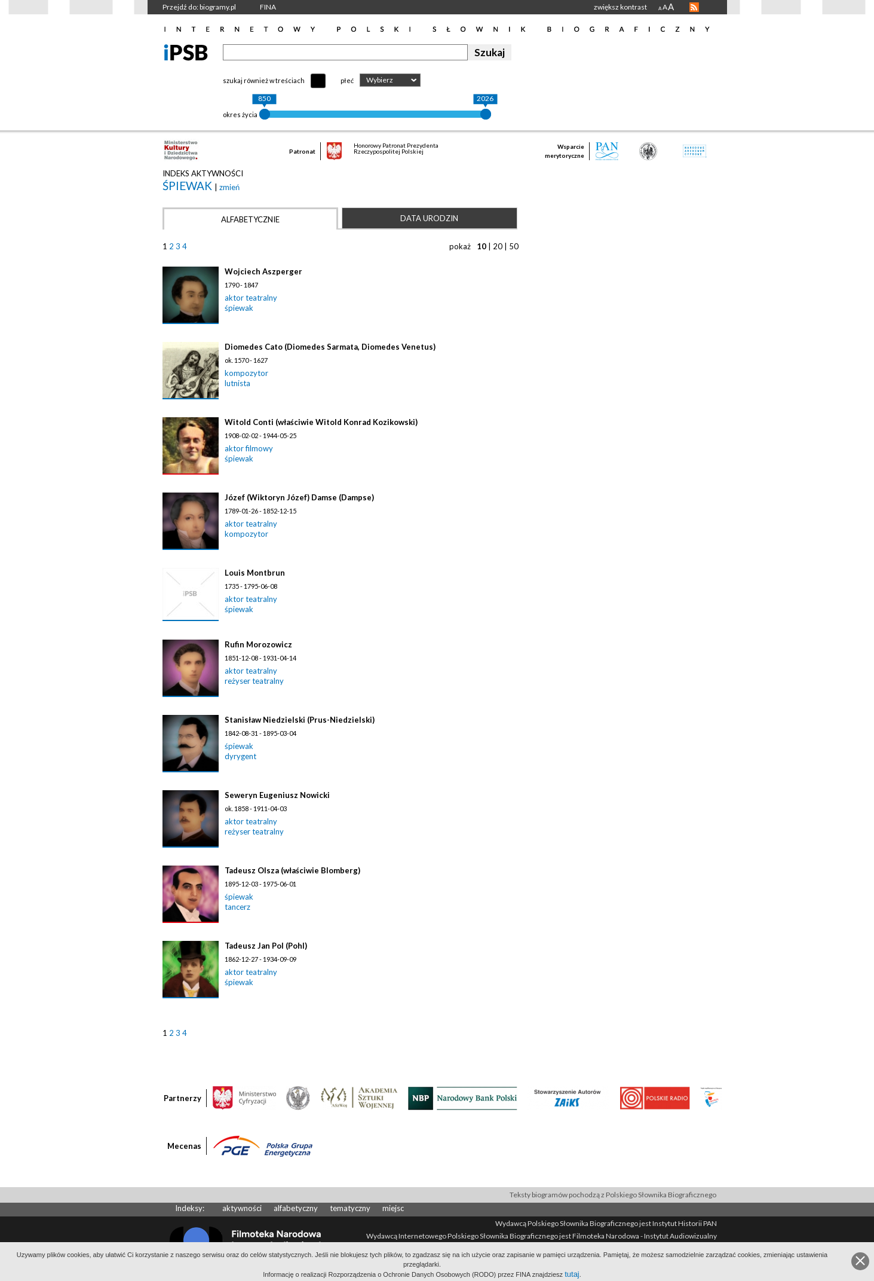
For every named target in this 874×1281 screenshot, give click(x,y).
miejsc (393, 1208)
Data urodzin (429, 218)
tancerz (237, 907)
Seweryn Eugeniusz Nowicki (277, 795)
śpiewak (188, 185)
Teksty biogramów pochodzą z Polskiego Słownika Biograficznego (613, 1194)
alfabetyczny (296, 1208)
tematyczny (350, 1208)
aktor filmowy (249, 448)
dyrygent (240, 756)
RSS (694, 7)
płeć (347, 80)
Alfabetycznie (250, 219)
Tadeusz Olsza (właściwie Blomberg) (292, 870)
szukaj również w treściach (264, 80)
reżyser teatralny (254, 681)
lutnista (237, 383)
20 (497, 246)
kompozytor (246, 373)
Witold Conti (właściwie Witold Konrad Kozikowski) (321, 422)
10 (481, 246)
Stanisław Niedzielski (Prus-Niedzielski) (300, 719)
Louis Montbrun (255, 572)
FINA (268, 6)
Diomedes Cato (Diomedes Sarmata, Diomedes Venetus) (330, 346)
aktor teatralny (251, 297)
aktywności (242, 1208)
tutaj (572, 1274)
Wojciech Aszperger (263, 271)
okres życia (240, 114)
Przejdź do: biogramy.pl (199, 6)
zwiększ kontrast (620, 6)
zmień (229, 187)
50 (514, 246)
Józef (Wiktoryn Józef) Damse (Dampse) (299, 497)
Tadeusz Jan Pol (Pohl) (266, 945)
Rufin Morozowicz (258, 644)
